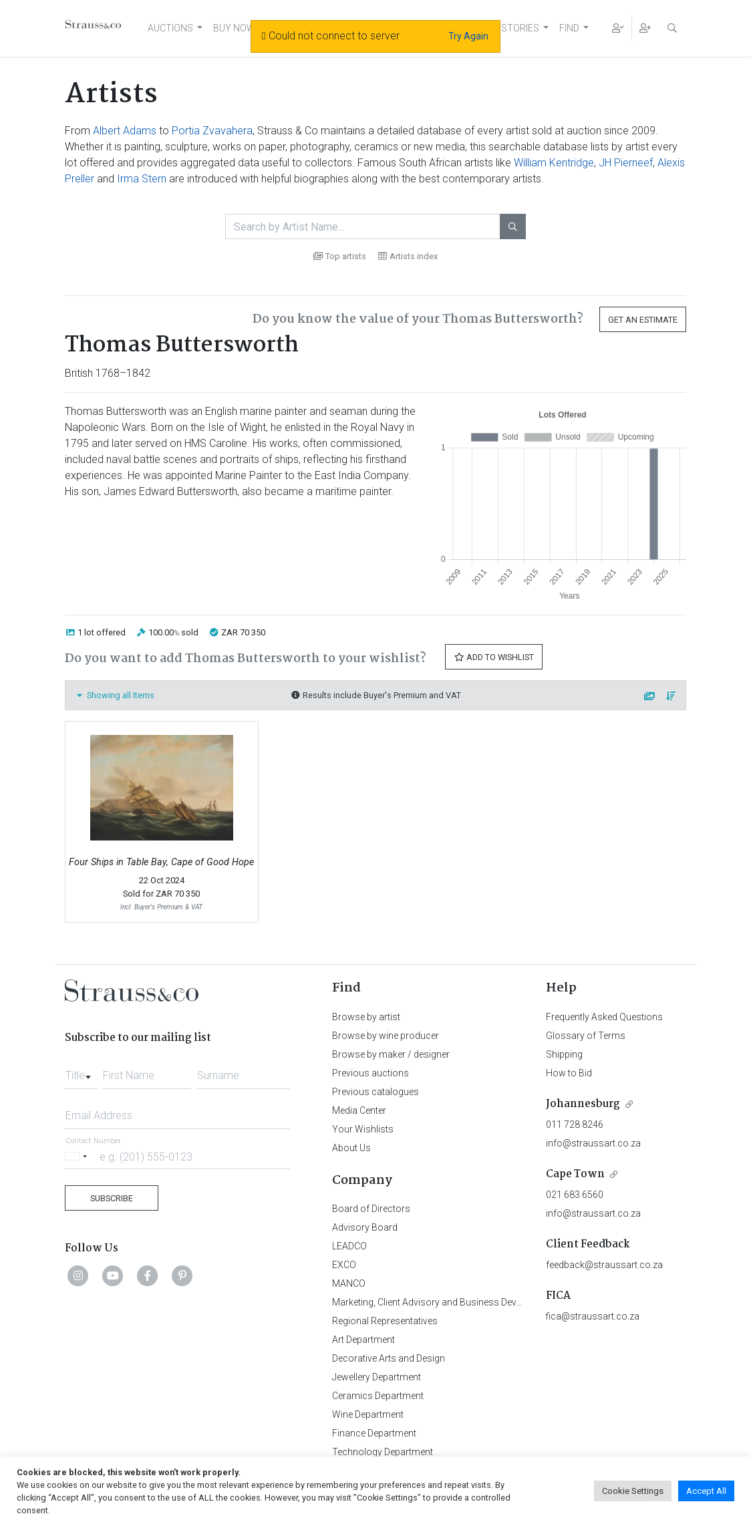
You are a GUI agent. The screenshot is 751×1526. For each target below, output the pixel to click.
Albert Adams (124, 130)
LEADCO (349, 1246)
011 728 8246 (574, 1124)
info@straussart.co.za (593, 1143)
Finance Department (374, 1433)
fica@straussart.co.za (592, 1316)
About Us (351, 1147)
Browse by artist (366, 1017)
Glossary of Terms (585, 1035)
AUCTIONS (170, 28)
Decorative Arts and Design (388, 1358)
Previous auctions (370, 1073)
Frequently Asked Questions (604, 1017)
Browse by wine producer (385, 1035)
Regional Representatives (385, 1321)
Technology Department (382, 1451)
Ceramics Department (378, 1395)
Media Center (359, 1110)
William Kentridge (554, 162)
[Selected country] (78, 1156)
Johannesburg (583, 1104)
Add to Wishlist (494, 657)
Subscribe (111, 1198)
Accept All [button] (706, 1491)
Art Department (363, 1339)
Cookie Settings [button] (632, 1491)
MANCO (348, 1283)
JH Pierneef (626, 162)
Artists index (408, 256)
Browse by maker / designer (391, 1054)
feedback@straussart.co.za (604, 1264)
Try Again (468, 36)
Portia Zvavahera (212, 130)
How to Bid (569, 1073)
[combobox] (81, 1071)
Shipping (564, 1054)
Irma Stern (141, 178)
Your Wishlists (363, 1129)
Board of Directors (371, 1208)
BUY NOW (234, 28)
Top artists (339, 256)
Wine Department (368, 1414)
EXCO (344, 1264)
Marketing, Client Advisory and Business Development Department (469, 1302)
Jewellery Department (376, 1377)
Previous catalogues (375, 1091)
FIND (569, 28)
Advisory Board (365, 1227)
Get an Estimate (643, 320)
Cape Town (575, 1174)
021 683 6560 (574, 1194)
